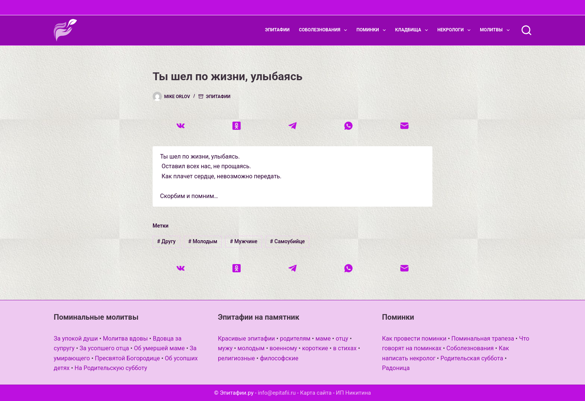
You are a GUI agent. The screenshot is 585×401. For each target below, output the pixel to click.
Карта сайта (316, 392)
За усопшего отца (104, 348)
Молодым (202, 241)
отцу (342, 338)
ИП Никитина (353, 392)
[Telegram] (292, 125)
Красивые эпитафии (246, 338)
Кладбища (413, 30)
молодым (251, 348)
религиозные (236, 358)
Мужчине (243, 241)
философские (279, 358)
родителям (295, 338)
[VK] (181, 125)
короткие (315, 348)
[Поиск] (526, 30)
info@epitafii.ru (277, 392)
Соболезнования (324, 30)
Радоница (396, 368)
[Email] (404, 125)
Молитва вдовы (125, 338)
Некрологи (455, 30)
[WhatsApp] (348, 125)
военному (283, 348)
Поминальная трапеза (482, 338)
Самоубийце (287, 241)
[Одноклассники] (237, 125)
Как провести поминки (414, 338)
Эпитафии (277, 29)
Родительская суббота (471, 358)
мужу (225, 348)
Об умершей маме (159, 348)
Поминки (372, 30)
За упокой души (76, 338)
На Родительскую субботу (111, 368)
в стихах (345, 348)
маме (323, 338)
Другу (166, 241)
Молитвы (496, 30)
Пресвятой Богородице (127, 358)
